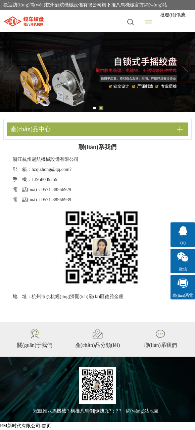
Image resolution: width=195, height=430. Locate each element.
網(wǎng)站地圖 (142, 411)
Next (185, 72)
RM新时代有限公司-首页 (25, 425)
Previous (10, 72)
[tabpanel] (97, 72)
